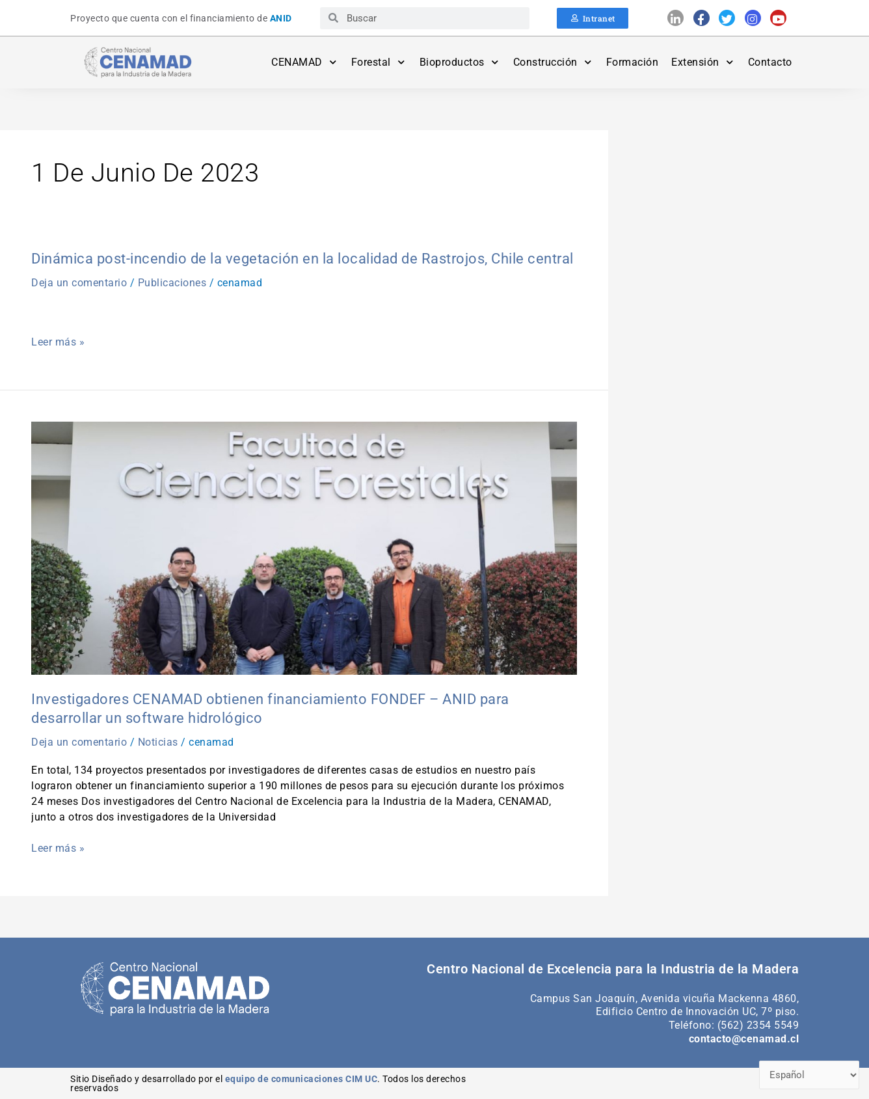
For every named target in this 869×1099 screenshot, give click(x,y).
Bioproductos (460, 62)
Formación (632, 62)
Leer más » (58, 342)
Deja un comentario (79, 283)
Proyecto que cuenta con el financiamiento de (181, 18)
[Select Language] (809, 1075)
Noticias (158, 742)
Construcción (553, 62)
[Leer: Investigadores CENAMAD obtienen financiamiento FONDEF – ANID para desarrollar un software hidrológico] (304, 547)
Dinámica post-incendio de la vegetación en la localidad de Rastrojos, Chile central (302, 259)
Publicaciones (172, 283)
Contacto (770, 62)
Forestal (379, 62)
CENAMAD (304, 62)
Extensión (703, 62)
